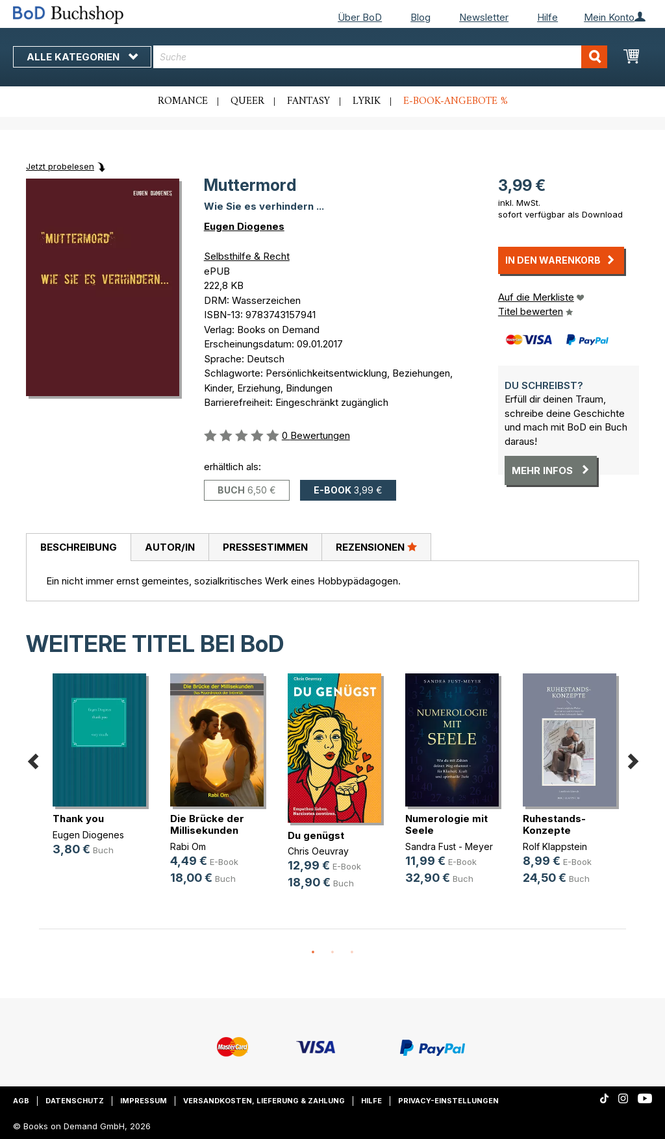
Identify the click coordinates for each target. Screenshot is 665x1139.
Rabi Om (188, 846)
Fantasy (308, 101)
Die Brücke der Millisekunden (207, 824)
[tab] (78, 547)
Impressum (143, 1100)
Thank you (78, 818)
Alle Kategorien (82, 57)
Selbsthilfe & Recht (247, 256)
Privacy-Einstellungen (448, 1100)
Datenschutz (74, 1100)
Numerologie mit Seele (446, 824)
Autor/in (170, 547)
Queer (247, 101)
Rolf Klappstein (555, 846)
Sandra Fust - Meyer (449, 846)
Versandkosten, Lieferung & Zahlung (264, 1100)
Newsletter (483, 17)
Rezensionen (376, 547)
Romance (183, 101)
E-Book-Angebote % (455, 101)
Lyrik (367, 101)
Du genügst (316, 835)
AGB (21, 1100)
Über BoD (360, 17)
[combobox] (380, 56)
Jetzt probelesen (60, 166)
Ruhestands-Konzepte (554, 824)
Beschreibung (78, 547)
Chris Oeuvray (318, 851)
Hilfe (547, 17)
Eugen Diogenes (244, 226)
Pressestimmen (265, 547)
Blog (420, 17)
